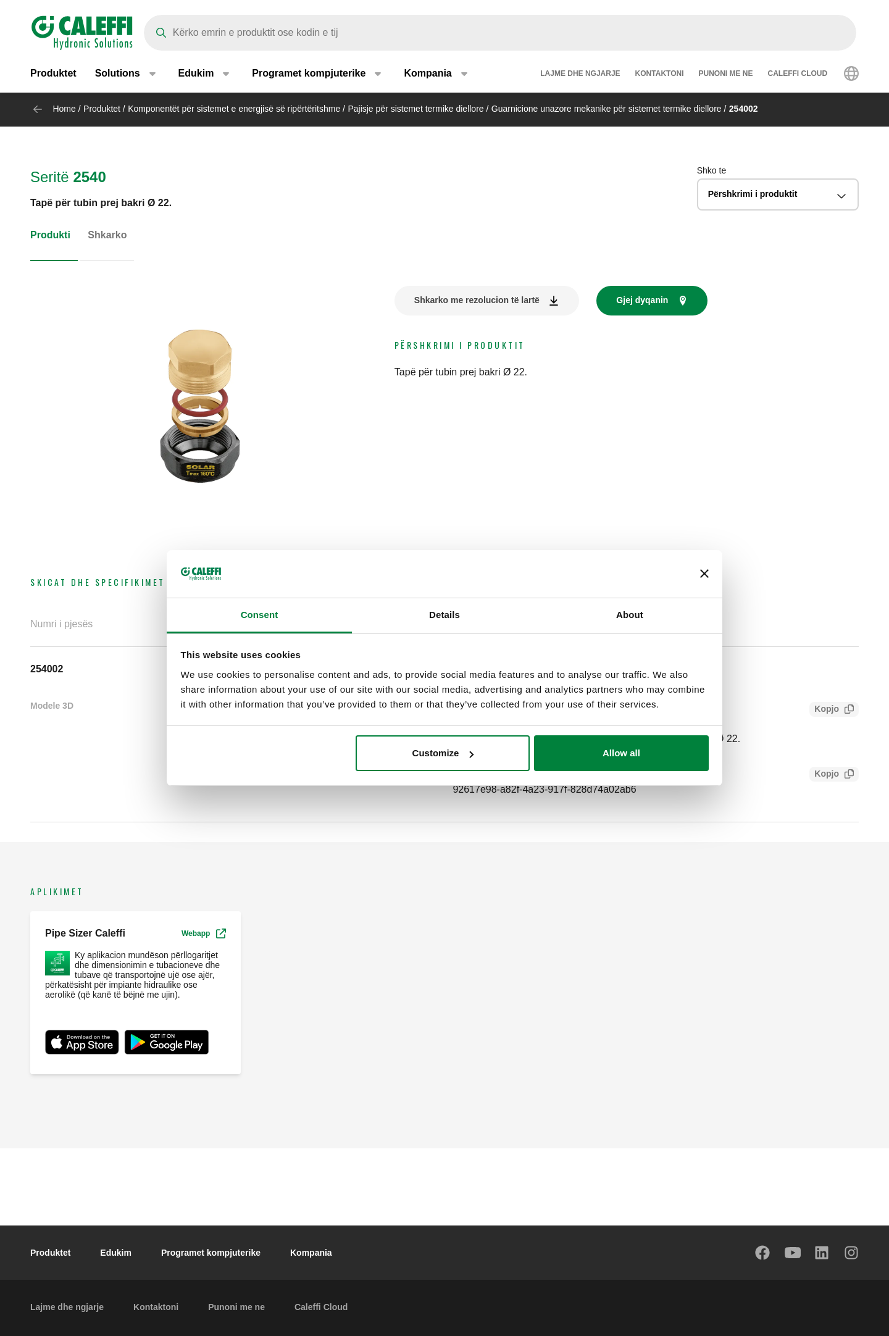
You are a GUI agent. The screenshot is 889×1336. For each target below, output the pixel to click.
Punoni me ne (726, 74)
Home (63, 109)
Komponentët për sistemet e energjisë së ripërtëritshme (234, 109)
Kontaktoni (659, 74)
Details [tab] (444, 614)
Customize (443, 753)
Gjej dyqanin (642, 300)
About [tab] (629, 614)
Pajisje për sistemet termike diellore (415, 109)
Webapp (204, 933)
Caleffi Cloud (798, 74)
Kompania (311, 1253)
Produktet (53, 74)
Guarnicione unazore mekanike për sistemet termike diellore (606, 109)
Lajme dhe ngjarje (580, 74)
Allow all (621, 753)
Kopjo (824, 710)
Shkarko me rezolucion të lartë (477, 300)
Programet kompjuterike (211, 1253)
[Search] (500, 33)
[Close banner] (704, 574)
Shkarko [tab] (107, 235)
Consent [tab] (259, 614)
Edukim (115, 1253)
